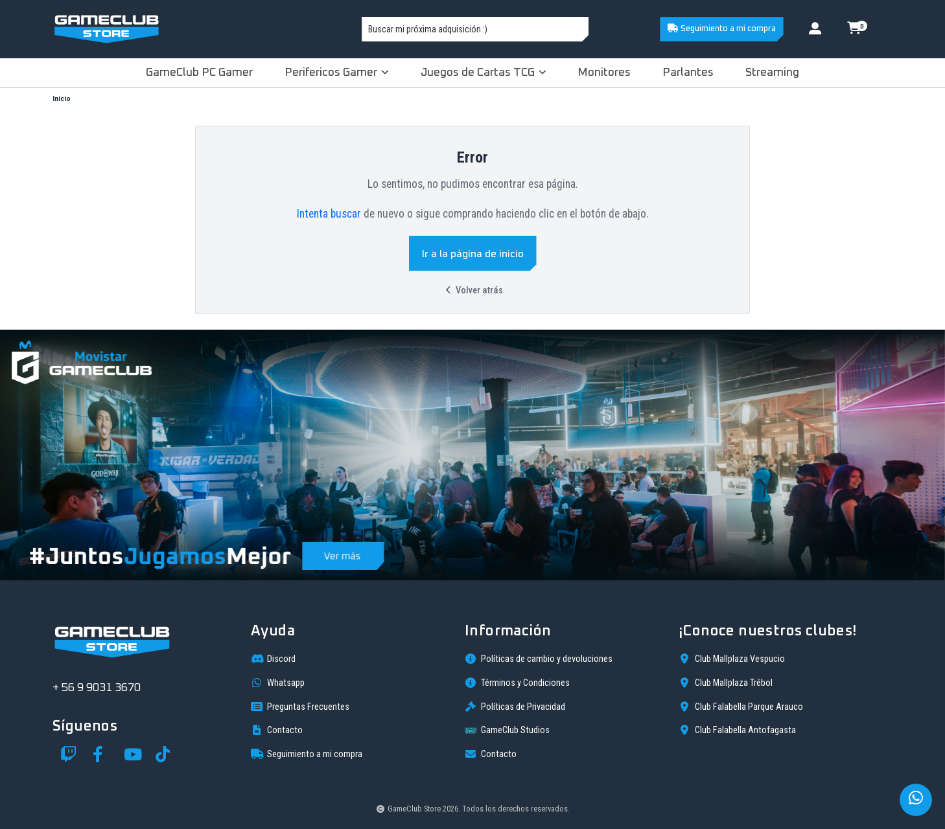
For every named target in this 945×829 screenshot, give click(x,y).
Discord (273, 658)
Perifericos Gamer (337, 72)
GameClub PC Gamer (199, 72)
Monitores (604, 72)
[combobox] (475, 29)
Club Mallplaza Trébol (726, 682)
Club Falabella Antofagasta (737, 730)
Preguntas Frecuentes (300, 706)
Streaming (772, 72)
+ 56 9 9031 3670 (96, 688)
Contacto (277, 730)
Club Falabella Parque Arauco (741, 706)
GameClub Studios (507, 730)
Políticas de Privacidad (515, 706)
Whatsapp (278, 682)
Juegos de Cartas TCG (483, 72)
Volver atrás (472, 290)
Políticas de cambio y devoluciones (538, 658)
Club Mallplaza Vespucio (732, 658)
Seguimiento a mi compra (721, 28)
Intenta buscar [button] (329, 213)
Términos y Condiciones (517, 682)
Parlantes (688, 72)
